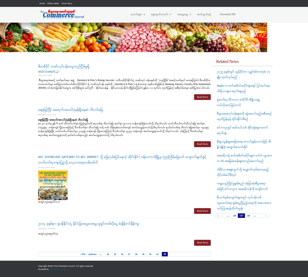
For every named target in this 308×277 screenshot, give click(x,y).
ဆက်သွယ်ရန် (204, 14)
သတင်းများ (135, 14)
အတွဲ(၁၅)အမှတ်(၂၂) (48, 71)
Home (42, 3)
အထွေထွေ (182, 14)
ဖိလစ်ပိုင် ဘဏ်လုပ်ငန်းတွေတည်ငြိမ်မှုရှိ (63, 66)
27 (129, 254)
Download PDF (228, 14)
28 (136, 254)
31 (157, 254)
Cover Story (66, 3)
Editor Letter (53, 3)
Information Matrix (58, 269)
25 (115, 254)
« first (82, 254)
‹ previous (92, 254)
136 (234, 216)
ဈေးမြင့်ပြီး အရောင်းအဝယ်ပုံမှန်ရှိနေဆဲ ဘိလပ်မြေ (70, 110)
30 (150, 254)
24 (108, 254)
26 (122, 254)
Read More (202, 97)
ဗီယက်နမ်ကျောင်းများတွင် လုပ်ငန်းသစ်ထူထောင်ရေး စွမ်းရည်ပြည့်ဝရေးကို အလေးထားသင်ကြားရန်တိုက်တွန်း (244, 203)
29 (143, 254)
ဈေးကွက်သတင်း (159, 14)
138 (248, 216)
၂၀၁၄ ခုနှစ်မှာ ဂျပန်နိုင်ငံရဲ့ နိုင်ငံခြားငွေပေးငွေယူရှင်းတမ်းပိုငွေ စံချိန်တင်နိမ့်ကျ (88, 224)
